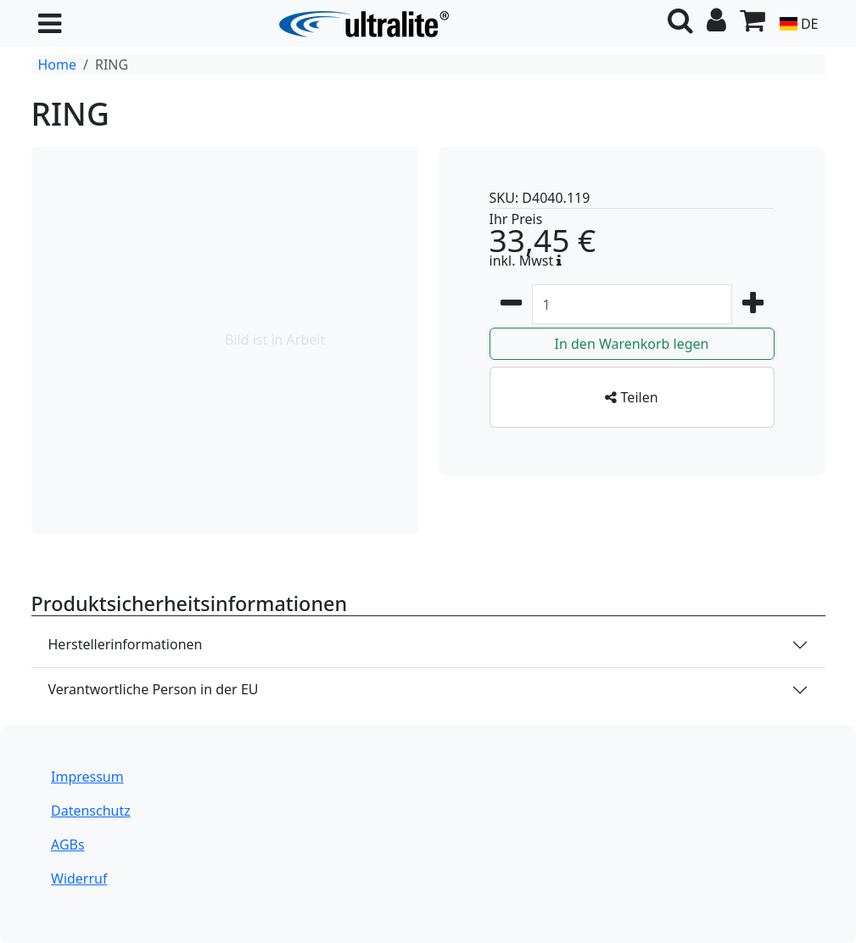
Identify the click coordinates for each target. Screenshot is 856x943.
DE (798, 23)
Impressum (87, 776)
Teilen (631, 397)
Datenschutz (91, 810)
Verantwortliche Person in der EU (153, 689)
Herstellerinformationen (125, 644)
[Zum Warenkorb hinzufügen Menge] (632, 304)
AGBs (68, 844)
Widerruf (79, 878)
